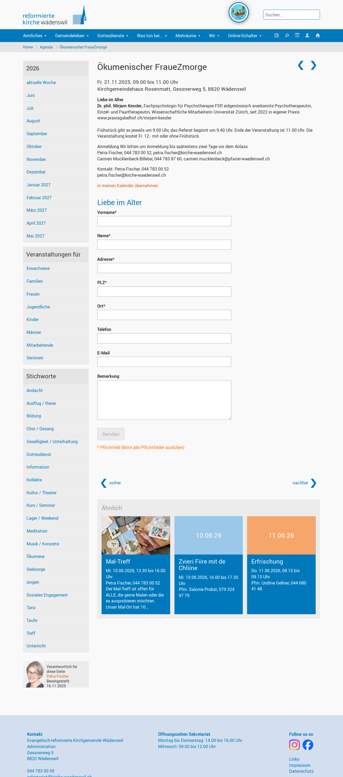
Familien (35, 281)
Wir (212, 36)
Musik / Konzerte (43, 544)
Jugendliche (38, 307)
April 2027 (36, 223)
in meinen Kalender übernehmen (127, 185)
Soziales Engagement (47, 595)
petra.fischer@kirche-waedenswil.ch (131, 175)
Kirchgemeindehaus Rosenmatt (171, 88)
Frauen (33, 294)
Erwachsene (38, 268)
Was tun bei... (150, 36)
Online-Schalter (242, 36)
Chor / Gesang (40, 429)
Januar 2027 (39, 185)
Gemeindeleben (69, 36)
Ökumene (35, 557)
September (37, 134)
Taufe (32, 620)
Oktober (34, 146)
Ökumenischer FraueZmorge (83, 47)
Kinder (33, 320)
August (33, 121)
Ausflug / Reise (41, 403)
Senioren (35, 358)
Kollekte (34, 480)
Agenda (46, 47)
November (36, 159)
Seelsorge (36, 569)
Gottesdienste (110, 36)
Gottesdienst (39, 454)
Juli (30, 108)
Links (294, 759)
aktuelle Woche (41, 83)
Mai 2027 (35, 236)
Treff (31, 633)
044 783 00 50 (40, 771)
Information (38, 467)
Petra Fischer (58, 676)
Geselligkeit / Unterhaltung (52, 441)
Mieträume (186, 36)
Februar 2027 (39, 198)
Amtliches (32, 36)
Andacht (35, 390)
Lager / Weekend (42, 518)
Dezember (36, 172)
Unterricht (36, 646)
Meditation (37, 531)
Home (28, 47)
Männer (34, 332)
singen (33, 582)
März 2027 (37, 210)
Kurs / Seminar (41, 505)
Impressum (300, 765)
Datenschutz (301, 771)
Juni (31, 95)
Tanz (31, 608)
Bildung (34, 416)
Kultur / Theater (42, 493)
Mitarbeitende (40, 345)
